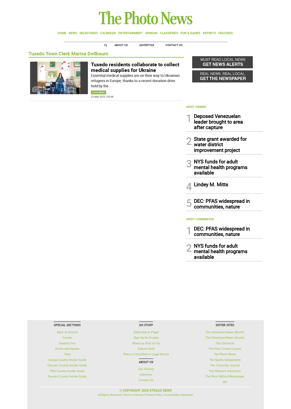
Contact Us (174, 45)
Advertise (146, 45)
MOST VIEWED (196, 107)
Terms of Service (133, 395)
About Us (121, 45)
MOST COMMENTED (200, 219)
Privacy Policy (153, 395)
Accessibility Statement (178, 395)
